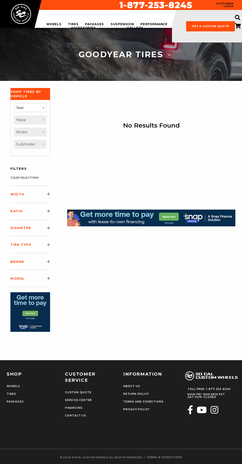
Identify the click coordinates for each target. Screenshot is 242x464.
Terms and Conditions (143, 401)
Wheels (13, 386)
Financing (74, 408)
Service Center (78, 400)
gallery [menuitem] (135, 28)
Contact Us (75, 415)
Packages (15, 401)
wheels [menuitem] (54, 24)
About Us (131, 386)
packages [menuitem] (94, 24)
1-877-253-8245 (155, 5)
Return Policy (136, 394)
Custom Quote (78, 392)
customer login (224, 4)
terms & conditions (164, 457)
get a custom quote (210, 26)
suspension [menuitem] (122, 24)
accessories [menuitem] (83, 28)
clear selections (24, 177)
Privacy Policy (136, 409)
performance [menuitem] (154, 24)
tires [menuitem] (73, 24)
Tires (11, 394)
